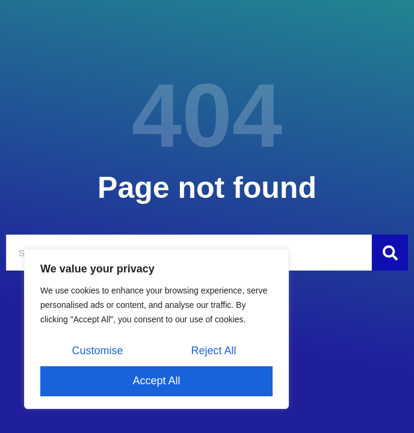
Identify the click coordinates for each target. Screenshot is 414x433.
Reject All (213, 351)
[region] (156, 329)
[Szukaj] (390, 253)
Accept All (156, 381)
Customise (97, 351)
